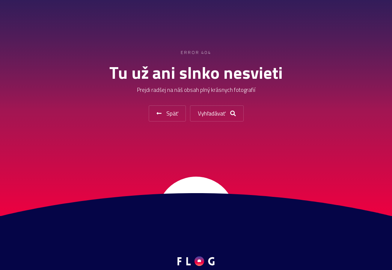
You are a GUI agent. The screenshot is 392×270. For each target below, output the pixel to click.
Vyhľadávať (217, 113)
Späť (167, 113)
